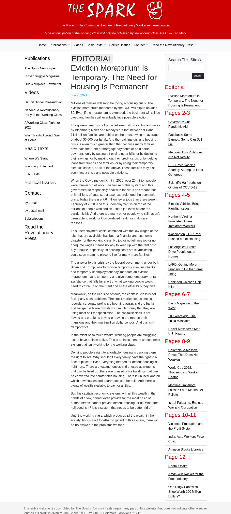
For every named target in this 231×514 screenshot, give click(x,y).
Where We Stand (36, 158)
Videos (78, 45)
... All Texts (31, 174)
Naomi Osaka (178, 466)
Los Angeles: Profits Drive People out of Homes (182, 251)
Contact (32, 193)
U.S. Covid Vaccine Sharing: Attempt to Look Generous (185, 169)
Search (197, 75)
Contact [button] (140, 45)
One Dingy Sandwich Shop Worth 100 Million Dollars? (184, 491)
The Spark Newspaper (40, 68)
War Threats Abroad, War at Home (42, 138)
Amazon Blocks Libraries (185, 449)
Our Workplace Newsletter (42, 84)
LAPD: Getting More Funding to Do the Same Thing (185, 269)
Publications (37, 58)
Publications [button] (59, 45)
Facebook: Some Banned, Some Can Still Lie (185, 139)
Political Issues (119, 45)
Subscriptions (33, 218)
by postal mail (34, 210)
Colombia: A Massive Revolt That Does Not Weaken (183, 354)
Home (42, 45)
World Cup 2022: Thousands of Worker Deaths (183, 372)
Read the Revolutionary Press (172, 45)
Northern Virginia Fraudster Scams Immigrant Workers (181, 221)
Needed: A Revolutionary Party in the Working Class (43, 112)
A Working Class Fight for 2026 (42, 125)
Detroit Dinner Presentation (43, 102)
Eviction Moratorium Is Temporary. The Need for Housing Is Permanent (185, 100)
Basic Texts (36, 148)
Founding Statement (38, 166)
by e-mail (30, 202)
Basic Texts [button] (94, 45)
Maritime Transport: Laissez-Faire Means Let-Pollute (186, 389)
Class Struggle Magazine (42, 76)
